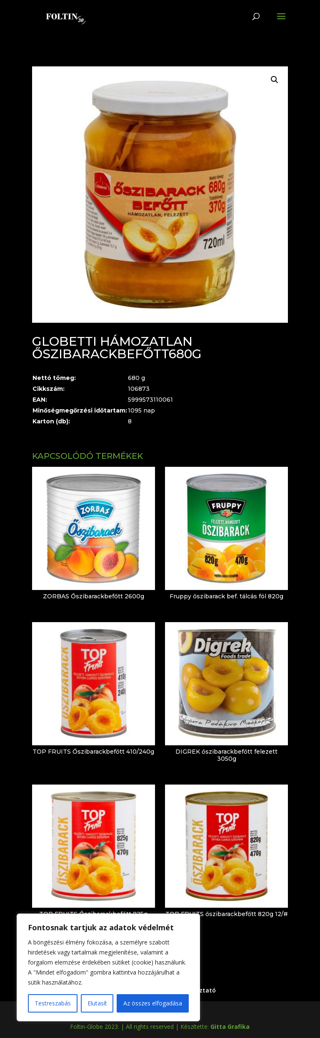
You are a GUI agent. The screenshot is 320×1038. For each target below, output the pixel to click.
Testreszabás (53, 1003)
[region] (108, 967)
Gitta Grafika (230, 1026)
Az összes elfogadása (152, 1003)
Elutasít (97, 1003)
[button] (274, 79)
